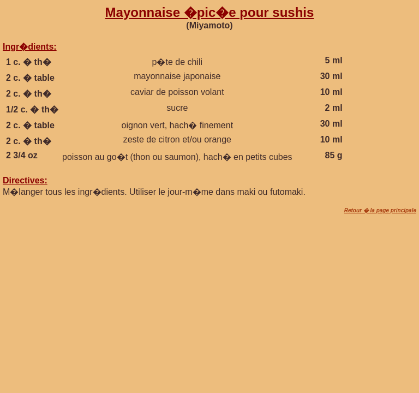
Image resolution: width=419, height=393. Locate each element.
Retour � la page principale (380, 210)
